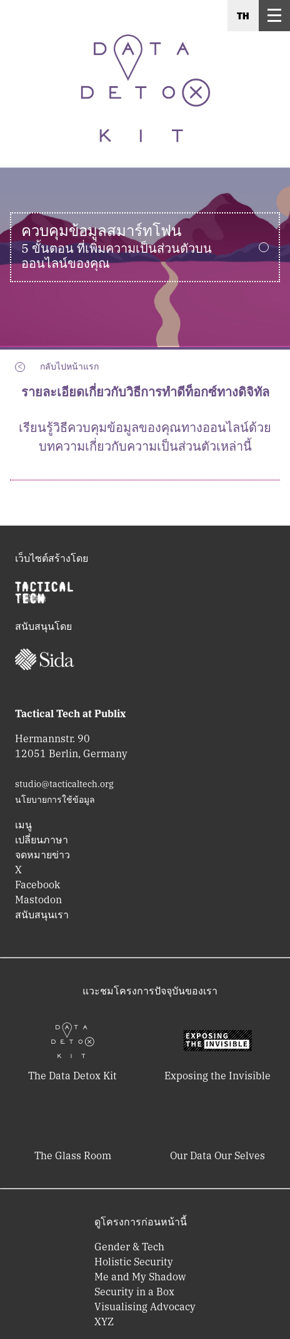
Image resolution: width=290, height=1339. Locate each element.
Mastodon (38, 899)
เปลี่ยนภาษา (41, 839)
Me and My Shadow (140, 1276)
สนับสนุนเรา (42, 914)
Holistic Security (133, 1261)
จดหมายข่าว (42, 854)
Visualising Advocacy (145, 1306)
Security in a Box (134, 1291)
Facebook (37, 884)
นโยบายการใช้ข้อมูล (55, 799)
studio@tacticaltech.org (64, 784)
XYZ (104, 1321)
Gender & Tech (129, 1246)
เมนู (23, 824)
